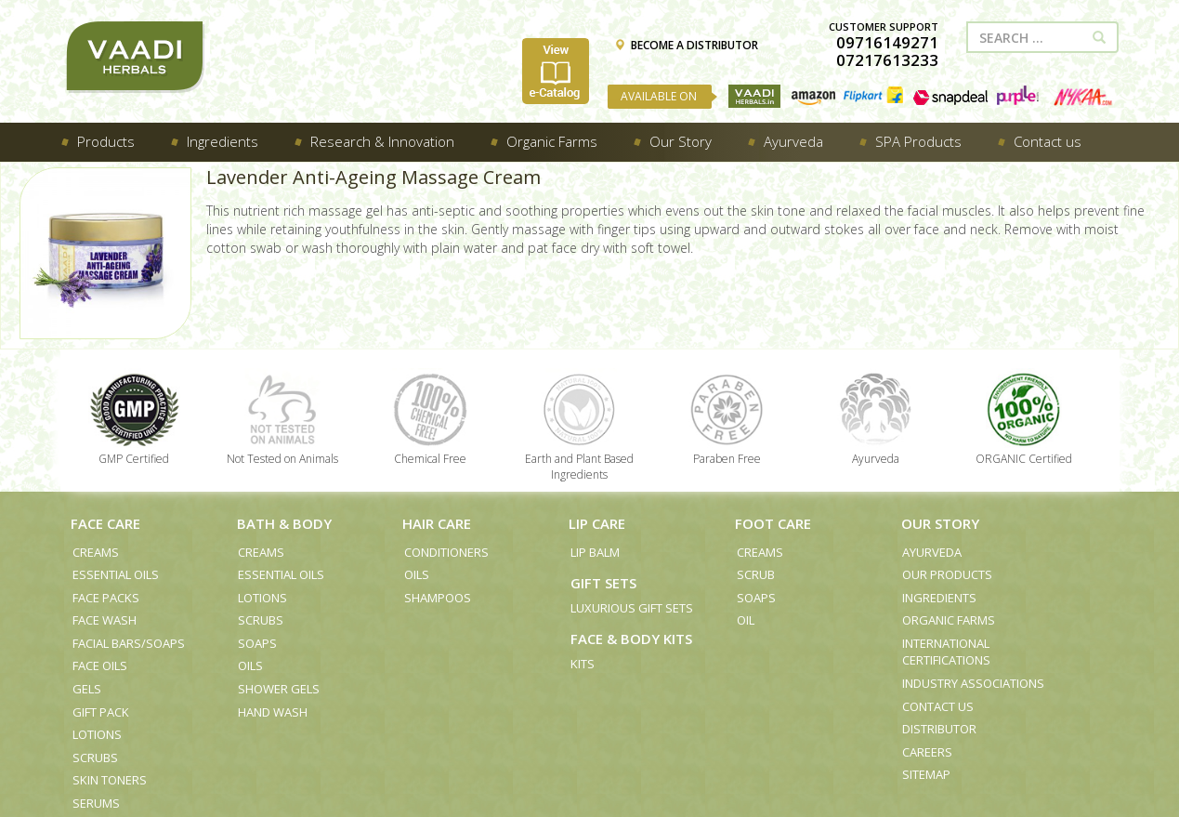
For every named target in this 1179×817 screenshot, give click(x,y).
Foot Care (773, 523)
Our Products (947, 574)
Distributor (939, 728)
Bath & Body (284, 523)
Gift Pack (100, 712)
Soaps (257, 643)
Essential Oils (115, 574)
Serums (96, 803)
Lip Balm (595, 552)
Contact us (938, 706)
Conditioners (446, 552)
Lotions (97, 734)
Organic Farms (948, 620)
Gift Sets (603, 582)
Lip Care (597, 523)
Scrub (756, 574)
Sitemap (926, 774)
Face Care (105, 523)
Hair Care (436, 523)
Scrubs (95, 757)
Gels (86, 688)
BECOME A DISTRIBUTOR (686, 45)
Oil (745, 620)
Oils (250, 665)
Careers (927, 752)
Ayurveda (932, 552)
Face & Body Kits (631, 638)
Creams (95, 552)
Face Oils (99, 665)
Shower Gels (279, 688)
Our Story (940, 523)
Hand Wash (273, 712)
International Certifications (946, 652)
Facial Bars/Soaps (128, 643)
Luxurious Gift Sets (631, 608)
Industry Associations (973, 683)
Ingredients (939, 597)
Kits (582, 663)
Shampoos (437, 597)
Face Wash (104, 620)
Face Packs (105, 597)
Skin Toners (109, 779)
